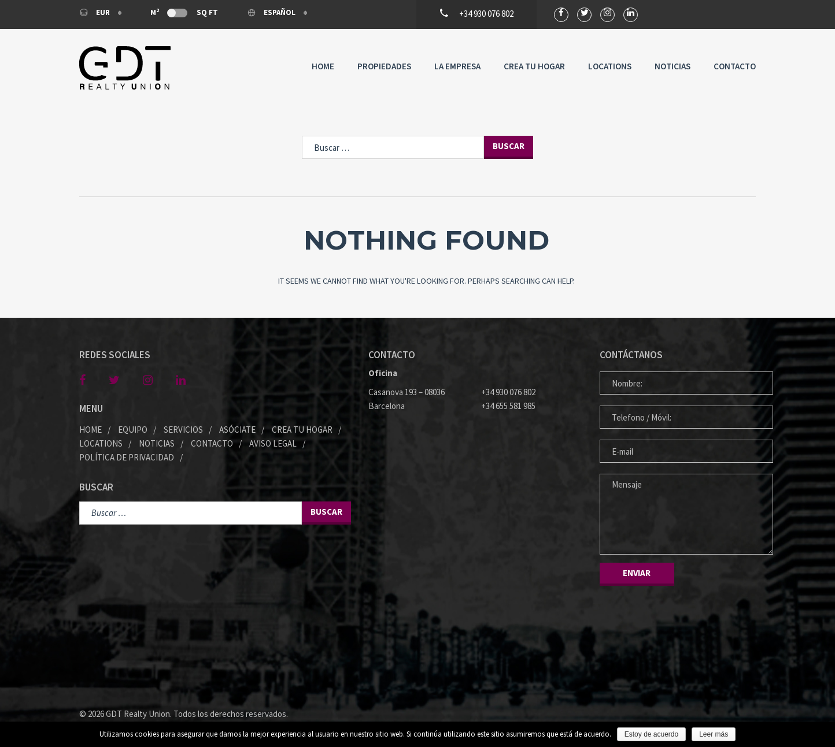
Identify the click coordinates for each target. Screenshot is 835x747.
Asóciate (237, 429)
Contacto (735, 66)
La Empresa (457, 66)
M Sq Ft (184, 12)
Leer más (713, 734)
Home (323, 66)
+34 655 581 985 (508, 405)
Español (272, 12)
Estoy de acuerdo (651, 734)
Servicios (183, 429)
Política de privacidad (126, 457)
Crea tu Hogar (534, 66)
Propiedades (384, 66)
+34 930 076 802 (508, 391)
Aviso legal (273, 443)
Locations (609, 66)
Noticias (672, 66)
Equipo (132, 429)
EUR (95, 12)
